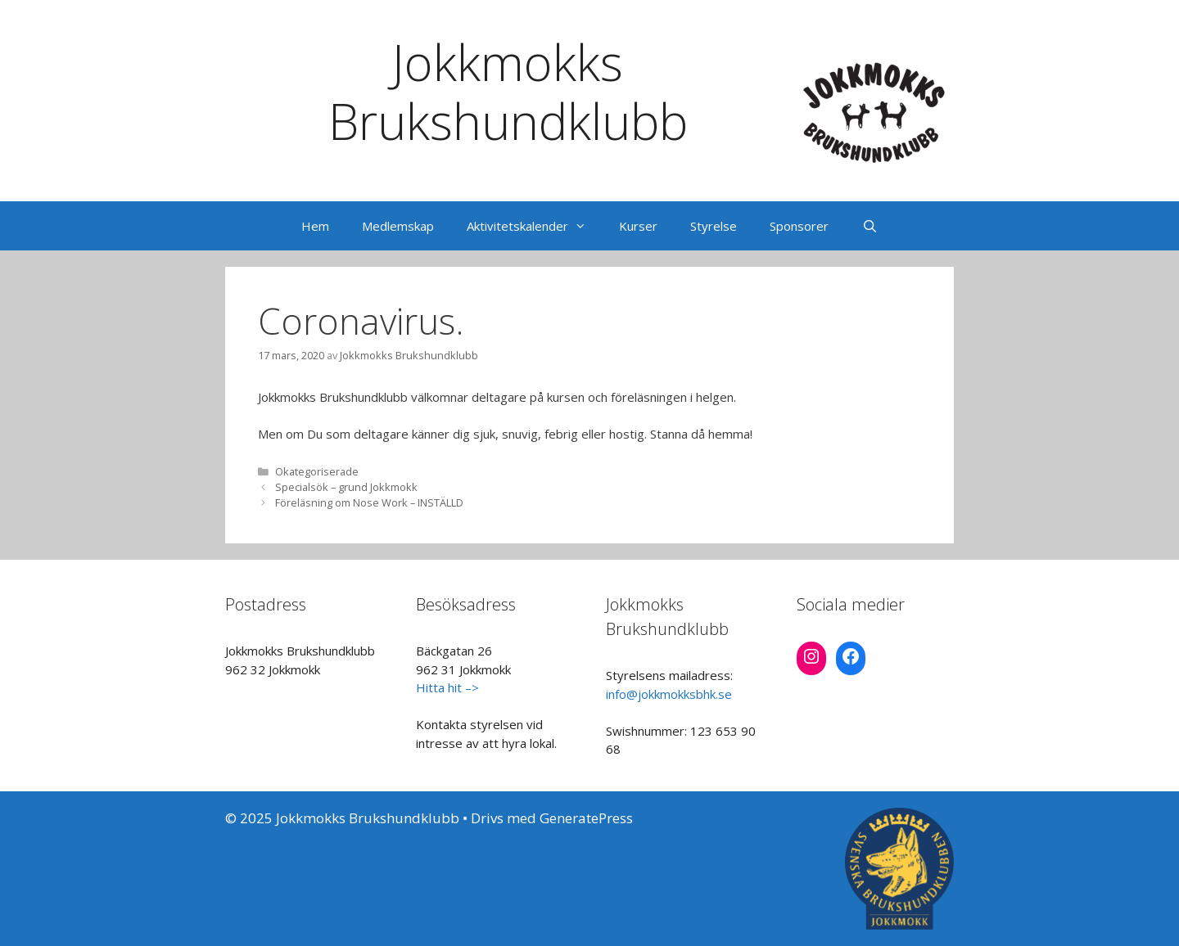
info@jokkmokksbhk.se (669, 694)
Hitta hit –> (447, 687)
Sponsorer (799, 226)
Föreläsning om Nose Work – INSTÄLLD (369, 502)
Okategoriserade (317, 471)
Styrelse (713, 226)
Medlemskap (398, 226)
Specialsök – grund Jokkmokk (346, 487)
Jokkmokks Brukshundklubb (508, 92)
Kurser (638, 226)
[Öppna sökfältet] (869, 225)
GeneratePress (586, 818)
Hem (315, 226)
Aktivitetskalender (535, 225)
